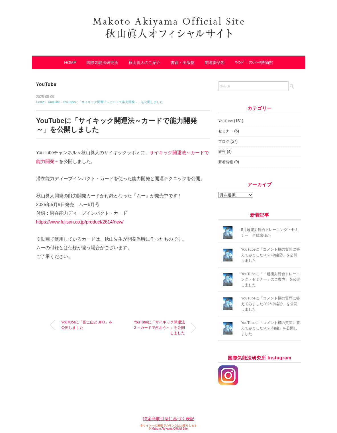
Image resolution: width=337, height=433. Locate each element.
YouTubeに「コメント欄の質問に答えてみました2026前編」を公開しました (270, 328)
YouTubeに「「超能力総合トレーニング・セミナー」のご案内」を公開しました (270, 279)
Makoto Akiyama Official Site (170, 428)
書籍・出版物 (183, 62)
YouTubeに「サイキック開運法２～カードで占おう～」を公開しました (159, 327)
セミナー (225, 131)
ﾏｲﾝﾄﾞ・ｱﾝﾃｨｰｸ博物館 (254, 62)
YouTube (46, 84)
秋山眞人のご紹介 (144, 62)
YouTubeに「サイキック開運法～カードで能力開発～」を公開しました (113, 102)
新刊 (222, 152)
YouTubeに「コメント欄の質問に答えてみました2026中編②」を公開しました (270, 255)
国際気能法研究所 (102, 62)
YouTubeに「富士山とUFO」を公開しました (87, 325)
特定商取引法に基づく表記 (168, 418)
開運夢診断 (215, 62)
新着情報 (225, 162)
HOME (70, 62)
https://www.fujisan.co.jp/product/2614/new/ (80, 221)
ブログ (223, 141)
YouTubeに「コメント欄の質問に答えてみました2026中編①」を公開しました (270, 303)
